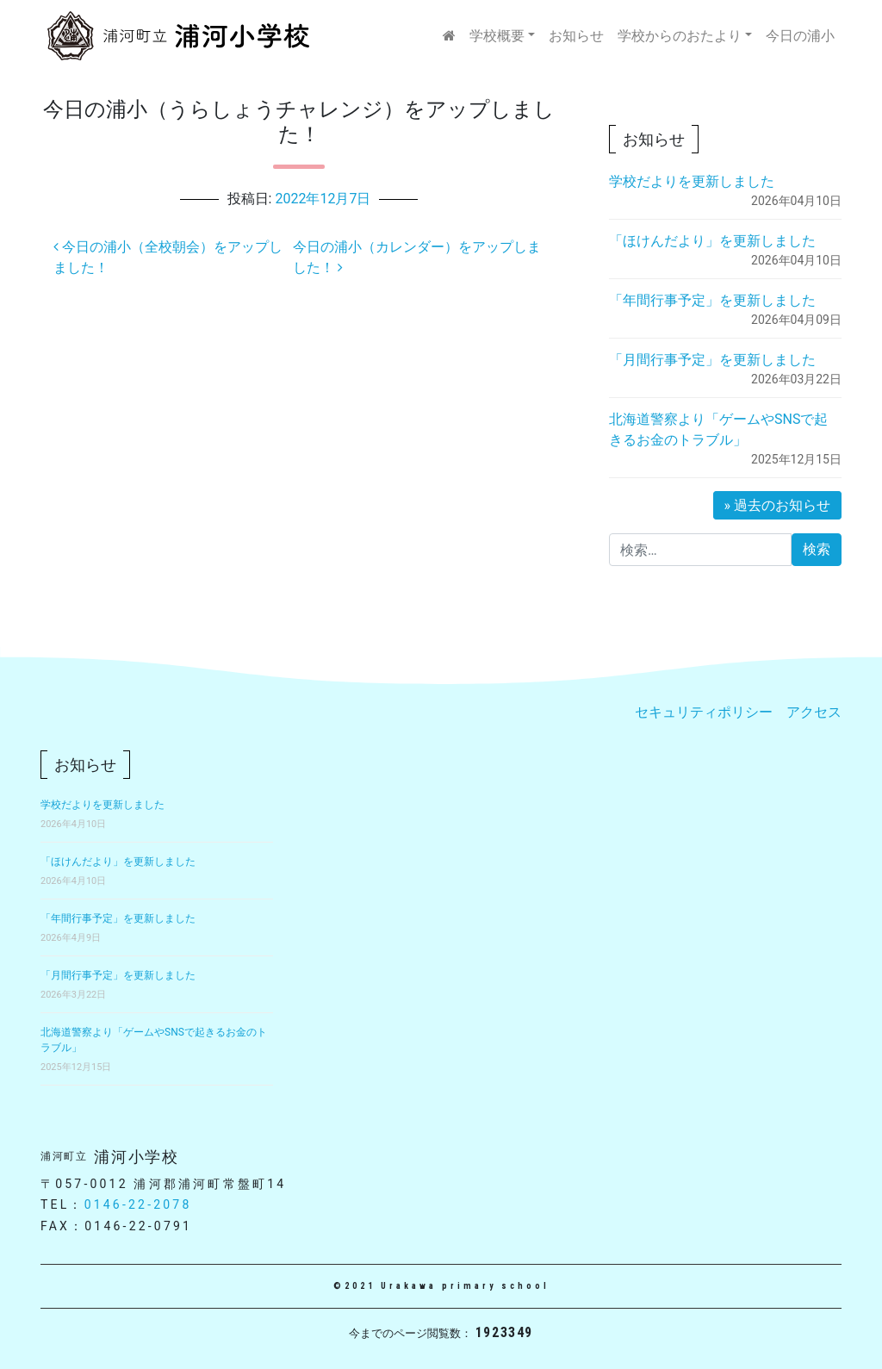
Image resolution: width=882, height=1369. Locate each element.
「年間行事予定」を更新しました (712, 300)
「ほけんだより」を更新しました (712, 241)
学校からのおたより (680, 36)
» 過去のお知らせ (777, 505)
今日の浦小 (800, 36)
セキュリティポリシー (704, 712)
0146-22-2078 (138, 1204)
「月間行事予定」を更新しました (712, 360)
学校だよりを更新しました (691, 181)
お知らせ (576, 36)
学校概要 (497, 36)
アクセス (814, 712)
